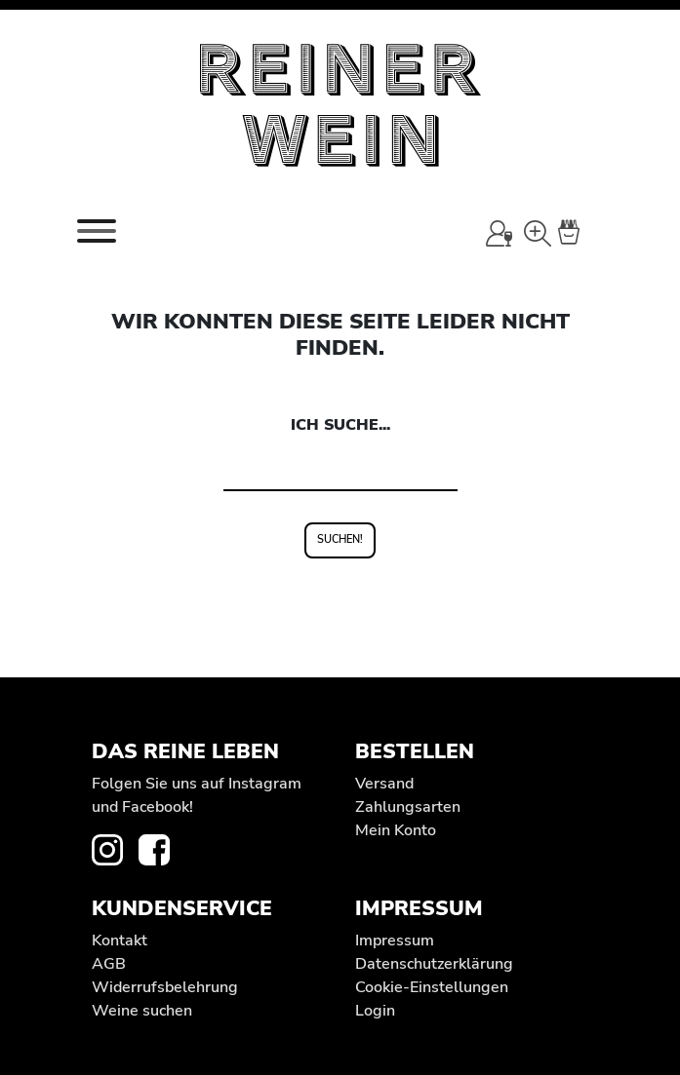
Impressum (394, 940)
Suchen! (340, 539)
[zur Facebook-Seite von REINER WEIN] (162, 849)
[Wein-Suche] (537, 233)
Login (375, 1010)
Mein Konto (395, 830)
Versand (384, 783)
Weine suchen (142, 1010)
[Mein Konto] (499, 233)
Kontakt (119, 940)
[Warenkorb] (580, 233)
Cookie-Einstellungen (431, 987)
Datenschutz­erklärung (434, 964)
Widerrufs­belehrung (165, 987)
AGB (109, 964)
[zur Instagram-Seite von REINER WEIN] (115, 849)
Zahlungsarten (407, 807)
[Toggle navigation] (96, 231)
